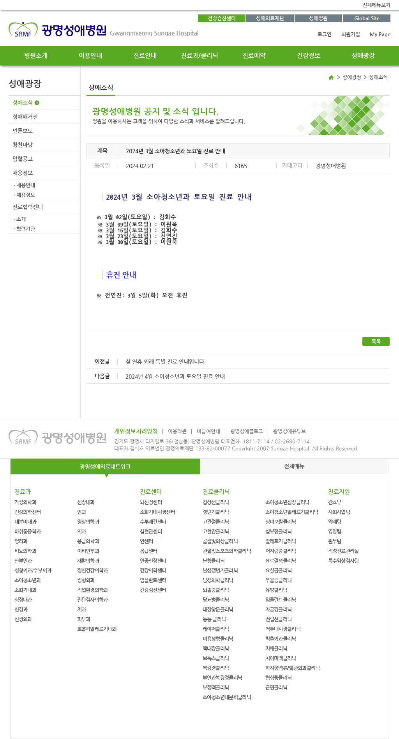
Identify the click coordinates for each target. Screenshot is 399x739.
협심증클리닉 (278, 678)
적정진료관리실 (343, 551)
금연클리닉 (276, 687)
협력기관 (25, 229)
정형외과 (86, 580)
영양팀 (334, 531)
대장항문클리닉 (218, 609)
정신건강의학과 (92, 570)
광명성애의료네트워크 (105, 466)
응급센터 (148, 551)
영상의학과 (88, 522)
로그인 (325, 34)
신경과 (21, 609)
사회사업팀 (339, 512)
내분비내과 (25, 522)
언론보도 (22, 131)
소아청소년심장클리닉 (287, 502)
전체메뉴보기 (376, 5)
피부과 (83, 619)
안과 (81, 512)
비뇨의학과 (25, 551)
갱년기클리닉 (216, 512)
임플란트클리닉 (280, 600)
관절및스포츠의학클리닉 (227, 551)
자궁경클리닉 (278, 609)
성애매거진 (25, 116)
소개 (21, 219)
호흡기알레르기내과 (97, 629)
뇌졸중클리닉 (216, 590)
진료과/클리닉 (199, 55)
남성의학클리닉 (218, 580)
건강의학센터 (27, 512)
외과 (81, 531)
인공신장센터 (153, 561)
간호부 (334, 502)
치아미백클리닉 (280, 658)
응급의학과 (88, 541)
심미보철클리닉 (280, 522)
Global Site (367, 18)
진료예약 (254, 55)
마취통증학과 (27, 531)
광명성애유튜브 (289, 431)
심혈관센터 (151, 531)
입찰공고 (22, 159)
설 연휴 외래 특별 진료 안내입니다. (165, 361)
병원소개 (36, 55)
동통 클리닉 (214, 619)
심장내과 (23, 600)
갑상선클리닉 (216, 502)
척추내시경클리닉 (282, 629)
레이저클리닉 (216, 629)
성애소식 (22, 102)
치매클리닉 (276, 648)
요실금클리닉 (278, 570)
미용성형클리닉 (218, 639)
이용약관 (177, 431)
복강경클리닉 (216, 668)
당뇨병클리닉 (216, 600)
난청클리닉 (214, 561)
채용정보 (22, 173)
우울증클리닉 (278, 580)
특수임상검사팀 (343, 561)
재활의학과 (88, 561)
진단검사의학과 (92, 600)
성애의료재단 (270, 18)
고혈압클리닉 (216, 531)
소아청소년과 (27, 580)
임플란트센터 (153, 580)
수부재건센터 (153, 522)
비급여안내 (208, 431)
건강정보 (308, 55)
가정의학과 (25, 502)
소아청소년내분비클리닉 (227, 697)
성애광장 (363, 55)
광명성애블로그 (246, 431)
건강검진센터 (222, 18)
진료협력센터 (27, 207)
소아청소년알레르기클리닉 (291, 512)
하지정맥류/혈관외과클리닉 (292, 668)
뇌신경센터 (151, 502)
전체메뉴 (294, 466)
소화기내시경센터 (157, 512)
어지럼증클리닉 (280, 551)
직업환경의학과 (92, 590)
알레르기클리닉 (280, 541)
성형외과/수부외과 (32, 570)
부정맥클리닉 (216, 687)
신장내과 (86, 502)
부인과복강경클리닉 (222, 678)
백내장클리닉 (216, 648)
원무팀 (334, 541)
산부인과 (23, 561)
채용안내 (25, 185)
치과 (81, 609)
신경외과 (23, 619)
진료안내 (145, 55)
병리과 (21, 541)
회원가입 (350, 34)
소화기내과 (25, 590)
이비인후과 (88, 551)
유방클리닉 (276, 590)
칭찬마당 (22, 145)
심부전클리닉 (278, 531)
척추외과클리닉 (280, 639)
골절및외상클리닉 (220, 541)
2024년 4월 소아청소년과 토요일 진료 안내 (175, 376)
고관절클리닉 (216, 522)
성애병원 (318, 18)
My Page (380, 34)
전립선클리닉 (278, 619)
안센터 (146, 541)
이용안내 (90, 55)
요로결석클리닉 (280, 561)
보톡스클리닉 (216, 658)
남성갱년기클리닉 (220, 570)
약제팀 (334, 522)
